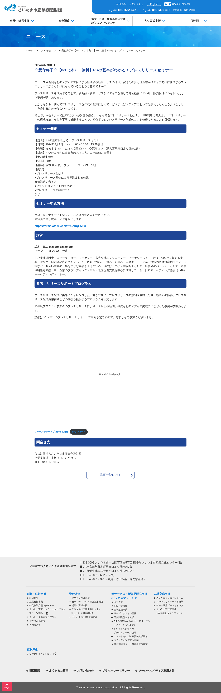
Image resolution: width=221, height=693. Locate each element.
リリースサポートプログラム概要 (51, 431)
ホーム (29, 50)
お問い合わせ (136, 4)
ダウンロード (78, 431)
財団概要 (121, 4)
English (154, 4)
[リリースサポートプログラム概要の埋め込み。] (110, 374)
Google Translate (181, 4)
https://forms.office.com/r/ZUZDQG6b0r (60, 226)
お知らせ (46, 50)
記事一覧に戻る (110, 475)
